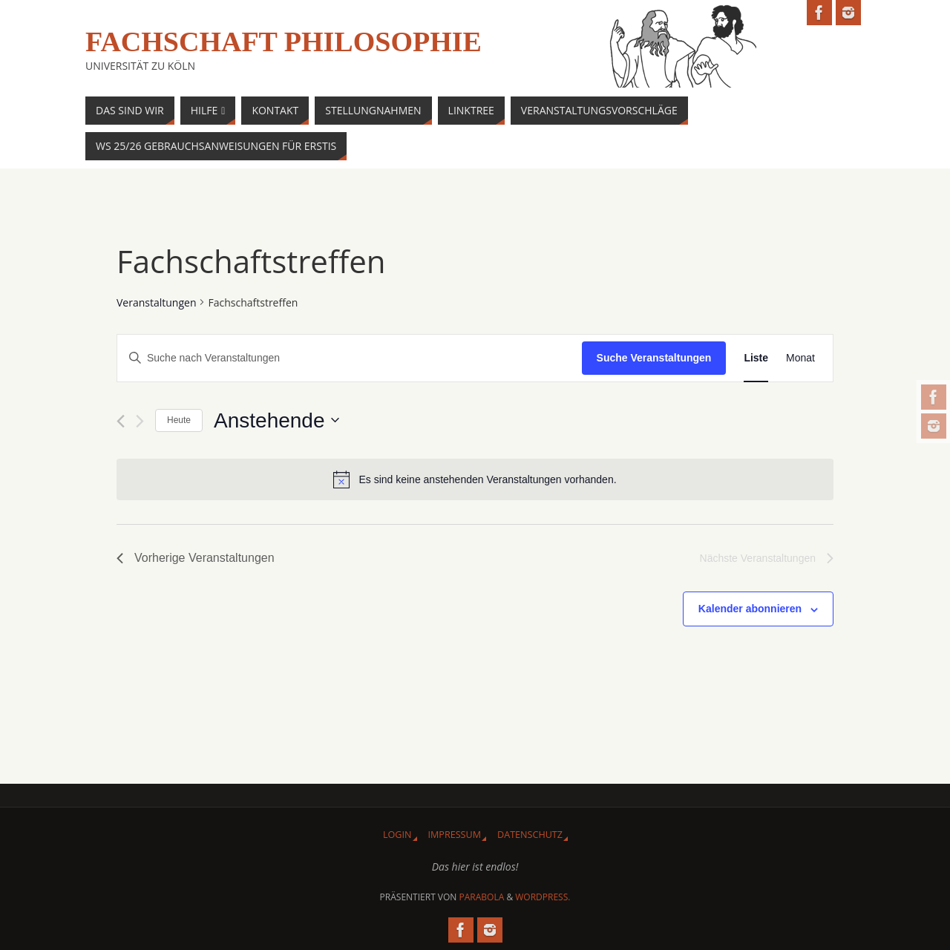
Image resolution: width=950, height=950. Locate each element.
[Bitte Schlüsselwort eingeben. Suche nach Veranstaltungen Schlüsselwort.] (349, 358)
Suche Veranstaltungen (654, 358)
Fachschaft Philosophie (283, 41)
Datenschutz (530, 834)
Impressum (455, 834)
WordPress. (542, 897)
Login (397, 834)
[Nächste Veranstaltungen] (140, 421)
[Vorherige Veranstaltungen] (121, 421)
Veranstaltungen (156, 302)
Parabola (482, 897)
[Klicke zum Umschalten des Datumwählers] (276, 421)
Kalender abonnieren (750, 609)
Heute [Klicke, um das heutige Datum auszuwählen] (179, 420)
